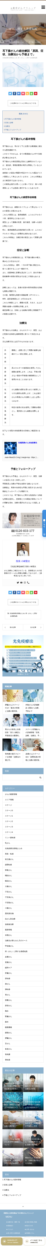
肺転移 (7, 989)
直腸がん (8, 962)
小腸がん (8, 908)
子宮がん (8, 892)
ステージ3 (9, 827)
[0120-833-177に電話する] (12, 1241)
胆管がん (8, 1006)
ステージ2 (9, 821)
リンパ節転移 (10, 838)
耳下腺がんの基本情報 (12, 119)
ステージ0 (9, 810)
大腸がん (8, 886)
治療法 (7, 126)
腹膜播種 (8, 1027)
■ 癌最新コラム (29, 1233)
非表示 (25, 114)
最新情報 (8, 930)
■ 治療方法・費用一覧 (13, 1222)
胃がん (7, 995)
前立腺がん (9, 859)
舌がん (7, 1043)
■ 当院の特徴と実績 (31, 1222)
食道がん (8, 1049)
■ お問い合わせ (29, 1229)
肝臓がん (8, 973)
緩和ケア (8, 968)
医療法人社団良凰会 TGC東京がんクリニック (19, 1213)
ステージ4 (9, 832)
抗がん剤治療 (10, 919)
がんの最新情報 (11, 794)
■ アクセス (10, 1229)
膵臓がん (8, 1038)
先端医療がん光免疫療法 (27, 443)
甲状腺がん (9, 946)
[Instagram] (25, 582)
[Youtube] (21, 582)
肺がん (7, 984)
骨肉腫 (7, 1054)
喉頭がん (8, 881)
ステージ (8, 805)
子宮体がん (9, 897)
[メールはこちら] (34, 1241)
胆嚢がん (8, 1000)
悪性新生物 (9, 913)
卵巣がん (8, 870)
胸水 (6, 1011)
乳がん (7, 843)
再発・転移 (9, 854)
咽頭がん (8, 875)
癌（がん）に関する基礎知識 (27, 58)
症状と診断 (8, 123)
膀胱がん (8, 1033)
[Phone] (28, 582)
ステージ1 (9, 816)
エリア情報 (9, 800)
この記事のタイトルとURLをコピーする (23, 103)
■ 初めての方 (29, 1225)
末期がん (8, 935)
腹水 (6, 1022)
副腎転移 (8, 865)
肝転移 (7, 978)
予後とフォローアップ (12, 130)
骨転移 (7, 1060)
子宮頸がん (9, 903)
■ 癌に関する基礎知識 (13, 1233)
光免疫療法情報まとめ (9, 58)
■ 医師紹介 (10, 1225)
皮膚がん (8, 957)
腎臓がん (8, 1016)
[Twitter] (18, 582)
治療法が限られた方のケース (16, 941)
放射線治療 (9, 924)
